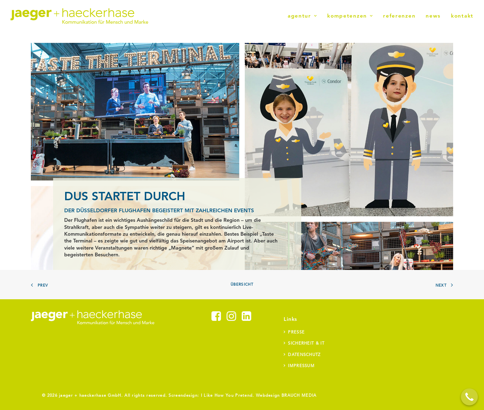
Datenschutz (304, 355)
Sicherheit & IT (306, 344)
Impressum (301, 366)
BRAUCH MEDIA (299, 396)
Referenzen (399, 16)
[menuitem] (304, 16)
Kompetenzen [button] (350, 16)
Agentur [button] (302, 16)
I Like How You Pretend (227, 396)
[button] (216, 319)
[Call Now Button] (469, 396)
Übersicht (242, 285)
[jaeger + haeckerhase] (79, 16)
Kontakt (462, 16)
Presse (296, 332)
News (433, 16)
